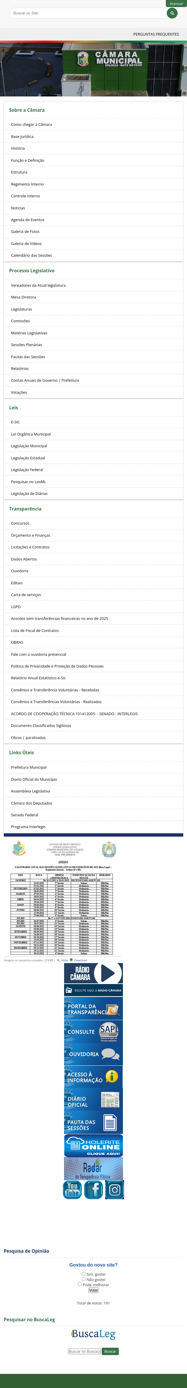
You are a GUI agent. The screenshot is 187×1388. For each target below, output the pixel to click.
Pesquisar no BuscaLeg (29, 1320)
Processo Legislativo (31, 271)
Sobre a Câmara (27, 110)
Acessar (176, 3)
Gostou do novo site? (93, 1264)
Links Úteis (21, 753)
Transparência (25, 509)
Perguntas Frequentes (156, 34)
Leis (13, 408)
